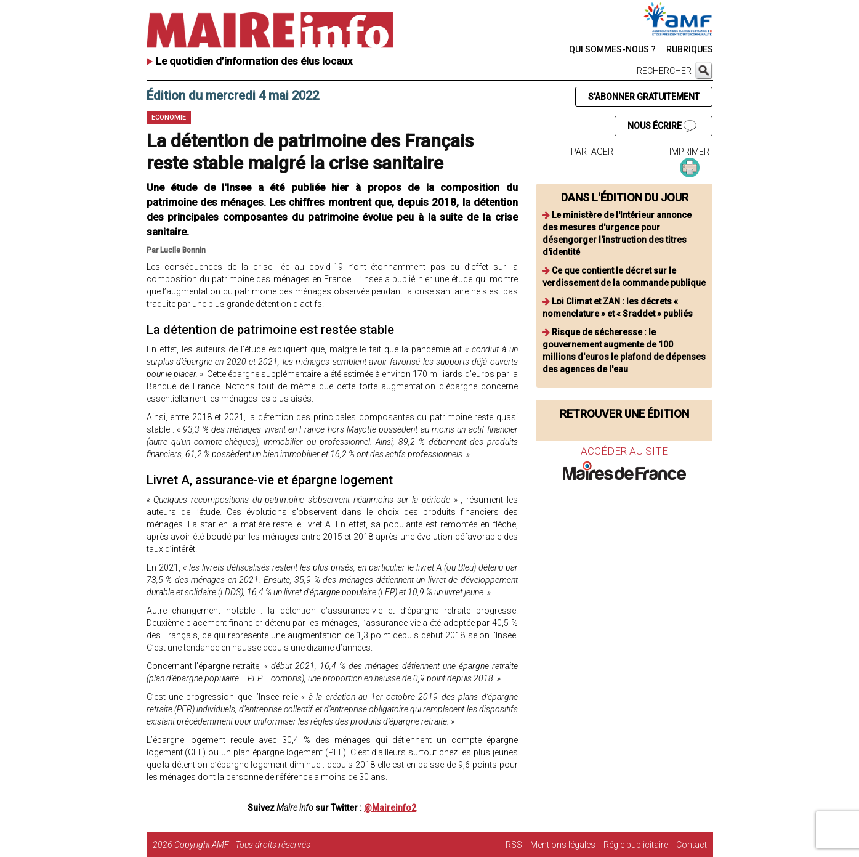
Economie (168, 117)
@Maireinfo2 (390, 808)
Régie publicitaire (635, 845)
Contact (691, 845)
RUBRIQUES (689, 49)
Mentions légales (562, 845)
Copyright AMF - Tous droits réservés (242, 845)
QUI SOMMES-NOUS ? (612, 49)
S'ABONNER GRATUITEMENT (644, 97)
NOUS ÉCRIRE (661, 126)
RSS (514, 845)
